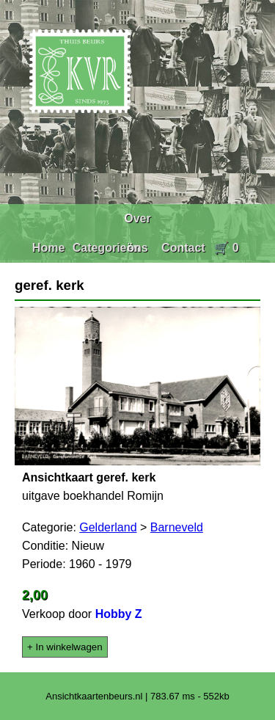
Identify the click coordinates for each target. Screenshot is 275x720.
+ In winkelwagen (65, 646)
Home (48, 247)
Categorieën (106, 247)
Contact (183, 247)
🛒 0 (226, 247)
